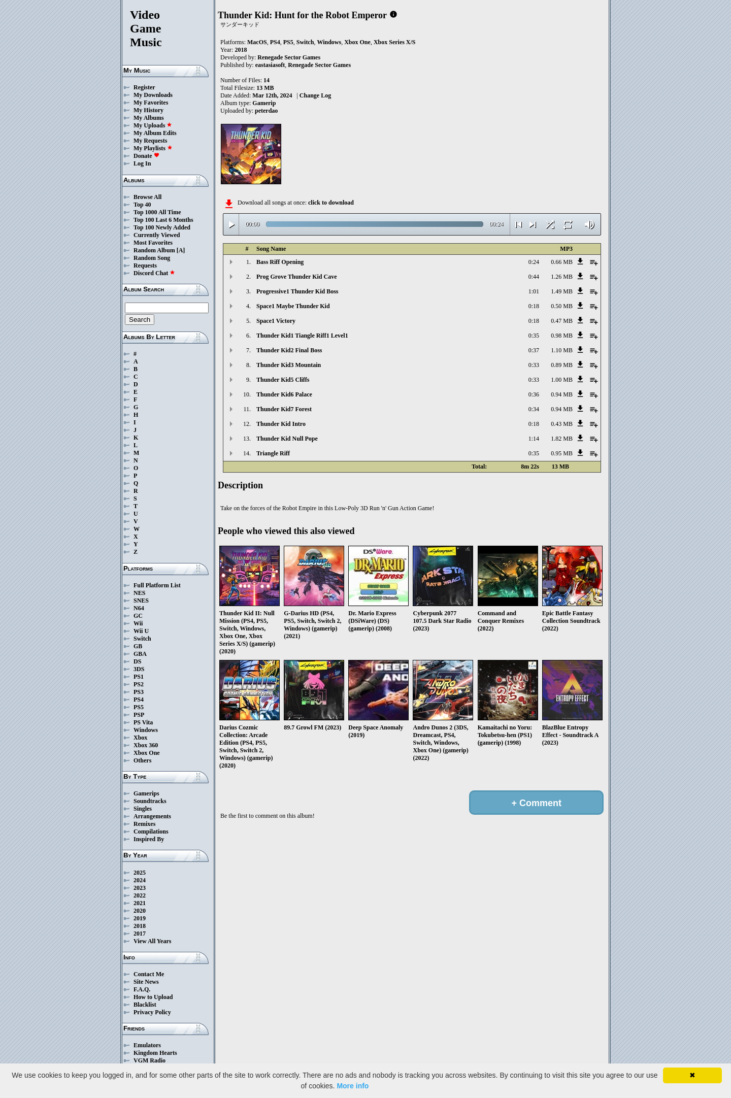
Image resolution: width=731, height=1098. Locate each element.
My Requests (150, 140)
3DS (139, 669)
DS (137, 661)
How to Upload (153, 997)
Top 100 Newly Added (162, 227)
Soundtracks (150, 801)
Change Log (315, 95)
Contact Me (149, 974)
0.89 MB (562, 365)
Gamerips (146, 793)
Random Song (152, 257)
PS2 (139, 684)
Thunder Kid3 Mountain (288, 365)
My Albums (149, 117)
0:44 (533, 276)
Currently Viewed (157, 235)
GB (138, 646)
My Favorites (151, 102)
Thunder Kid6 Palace (284, 394)
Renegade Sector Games (288, 57)
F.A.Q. (142, 989)
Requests (145, 265)
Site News (146, 981)
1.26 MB (562, 276)
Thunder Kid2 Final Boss (289, 350)
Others (142, 760)
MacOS (257, 42)
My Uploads (153, 125)
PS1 (139, 676)
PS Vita (143, 722)
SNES (141, 600)
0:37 (533, 350)
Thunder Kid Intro (281, 423)
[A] (181, 250)
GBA (140, 653)
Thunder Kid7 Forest (284, 409)
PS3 (139, 691)
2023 (140, 887)
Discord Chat (154, 273)
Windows (146, 730)
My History (148, 110)
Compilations (151, 831)
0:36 (533, 394)
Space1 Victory (275, 320)
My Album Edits (155, 133)
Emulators (147, 1045)
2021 (140, 903)
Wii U (141, 631)
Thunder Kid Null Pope (287, 438)
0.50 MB (562, 306)
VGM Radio (149, 1060)
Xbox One (147, 752)
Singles (143, 808)
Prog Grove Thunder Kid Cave (296, 276)
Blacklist (145, 1004)
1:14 (533, 438)
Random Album (154, 250)
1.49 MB (562, 291)
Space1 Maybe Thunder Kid (293, 306)
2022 (140, 895)
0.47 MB (562, 320)
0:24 (533, 261)
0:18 (533, 306)
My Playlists (153, 148)
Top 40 (142, 204)
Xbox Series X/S (395, 42)
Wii (138, 623)
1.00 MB (562, 379)
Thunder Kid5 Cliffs (282, 379)
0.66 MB (562, 261)
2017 (140, 933)
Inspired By (149, 839)
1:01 (533, 291)
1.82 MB (562, 438)
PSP (139, 714)
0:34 (533, 409)
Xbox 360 (146, 745)
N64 (139, 608)
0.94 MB (562, 394)
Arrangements (152, 816)
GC (138, 615)
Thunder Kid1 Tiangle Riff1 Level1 (302, 335)
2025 (140, 872)
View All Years (152, 941)
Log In (142, 163)
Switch (142, 638)
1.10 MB (562, 350)
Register (144, 87)
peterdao (266, 110)
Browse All (147, 197)
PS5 (139, 707)
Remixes (144, 823)
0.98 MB (562, 335)
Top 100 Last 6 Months (163, 219)
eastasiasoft (270, 65)
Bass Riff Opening (280, 261)
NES (139, 592)
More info (353, 1086)
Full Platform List (157, 585)
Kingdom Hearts (155, 1052)
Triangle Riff (273, 453)
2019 (140, 918)
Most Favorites (153, 242)
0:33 (533, 365)
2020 (140, 910)
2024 (140, 880)
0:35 (533, 335)
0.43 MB (562, 423)
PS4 (139, 699)
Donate (146, 155)
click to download (331, 202)
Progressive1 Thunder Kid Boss (297, 291)
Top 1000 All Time (157, 212)
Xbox (140, 737)
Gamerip (264, 103)
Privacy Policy (152, 1012)
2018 (140, 925)
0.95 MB (562, 453)
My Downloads (153, 94)
